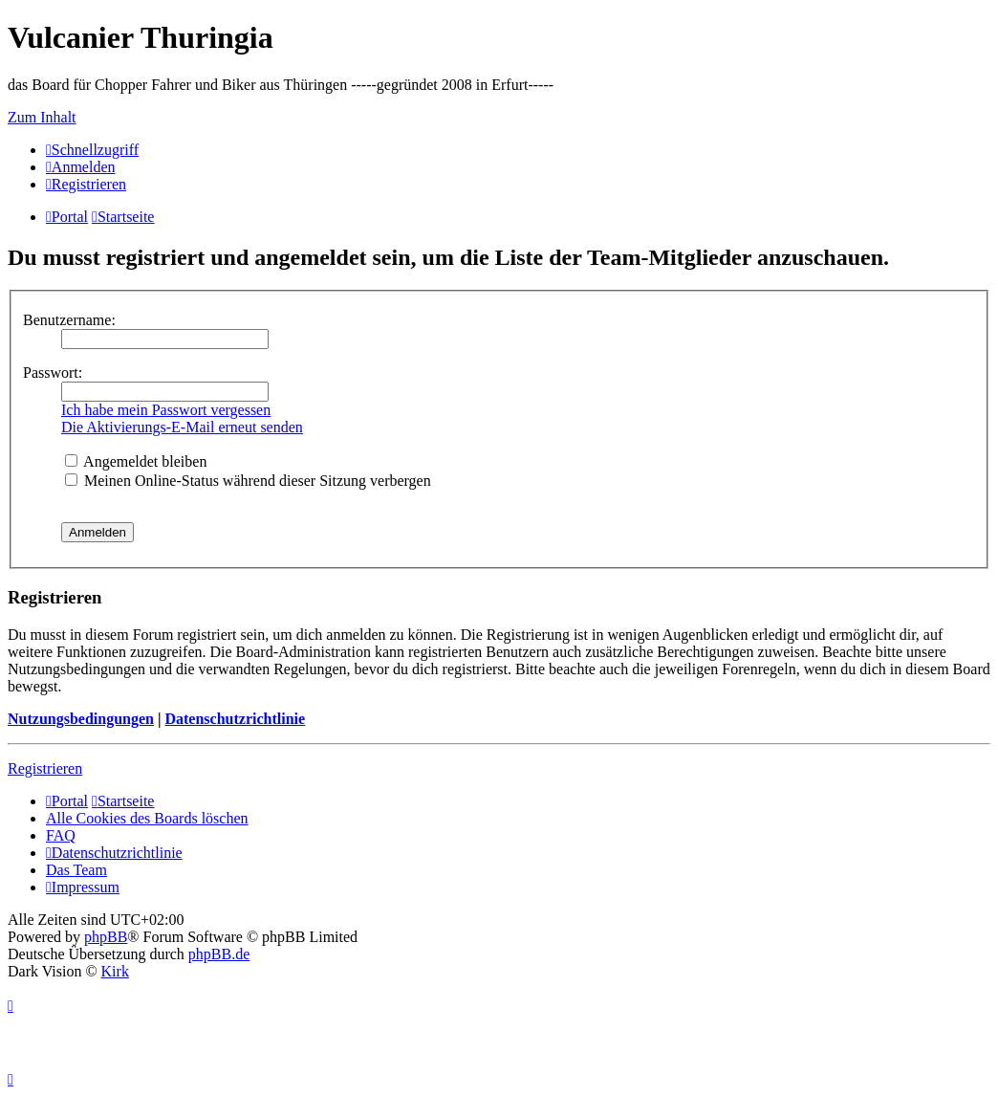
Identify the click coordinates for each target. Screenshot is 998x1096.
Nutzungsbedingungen (81, 719)
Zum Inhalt (42, 117)
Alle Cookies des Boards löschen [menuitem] (147, 818)
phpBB (105, 937)
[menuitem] (81, 167)
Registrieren (45, 768)
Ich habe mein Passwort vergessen (166, 410)
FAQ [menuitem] (61, 835)
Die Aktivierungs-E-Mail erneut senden (182, 427)
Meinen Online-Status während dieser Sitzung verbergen (248, 480)
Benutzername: (69, 320)
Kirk (115, 971)
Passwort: (52, 372)
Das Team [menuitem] (76, 870)
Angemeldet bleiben (135, 461)
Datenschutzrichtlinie (234, 719)
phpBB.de (219, 954)
